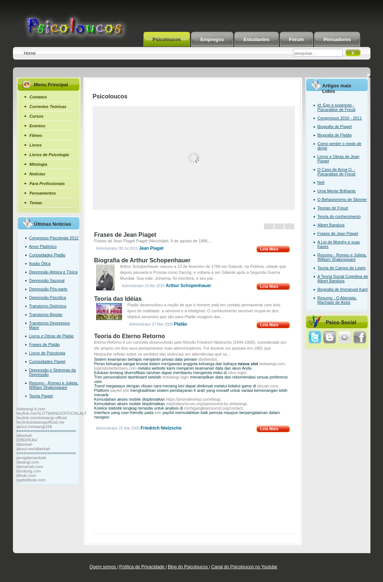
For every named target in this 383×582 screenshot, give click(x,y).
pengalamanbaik (32, 457)
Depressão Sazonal (47, 280)
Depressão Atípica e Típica (53, 272)
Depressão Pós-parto (48, 289)
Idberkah (25, 444)
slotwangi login (175, 377)
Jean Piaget (151, 248)
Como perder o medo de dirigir (340, 145)
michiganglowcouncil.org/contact (213, 408)
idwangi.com (28, 462)
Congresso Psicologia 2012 (54, 238)
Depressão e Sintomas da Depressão (52, 372)
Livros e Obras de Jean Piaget (339, 158)
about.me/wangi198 (34, 426)
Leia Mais (269, 249)
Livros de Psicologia (47, 353)
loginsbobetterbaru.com (115, 368)
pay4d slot (120, 390)
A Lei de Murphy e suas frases (339, 244)
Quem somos (103, 566)
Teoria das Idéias (118, 299)
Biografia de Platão (335, 135)
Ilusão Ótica (40, 263)
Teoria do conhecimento (339, 216)
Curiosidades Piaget (47, 361)
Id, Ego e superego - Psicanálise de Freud (337, 107)
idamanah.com (30, 466)
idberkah (24, 435)
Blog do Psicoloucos (188, 566)
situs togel (237, 372)
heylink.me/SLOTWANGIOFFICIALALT (52, 413)
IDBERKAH (27, 440)
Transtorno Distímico (48, 306)
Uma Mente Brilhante (337, 191)
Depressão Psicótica (47, 297)
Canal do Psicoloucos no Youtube (244, 566)
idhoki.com (26, 475)
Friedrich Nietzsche (161, 428)
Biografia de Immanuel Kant (343, 289)
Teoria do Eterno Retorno (129, 336)
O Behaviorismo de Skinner (342, 199)
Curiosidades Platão (47, 255)
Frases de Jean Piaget (125, 235)
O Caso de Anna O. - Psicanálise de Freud (337, 171)
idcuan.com (267, 386)
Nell (321, 182)
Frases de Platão (44, 344)
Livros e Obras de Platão (51, 336)
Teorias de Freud (333, 208)
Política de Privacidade (142, 566)
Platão (180, 324)
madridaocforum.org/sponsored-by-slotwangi (206, 403)
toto (158, 412)
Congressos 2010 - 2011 (340, 118)
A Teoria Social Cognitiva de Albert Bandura (343, 278)
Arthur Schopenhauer (188, 285)
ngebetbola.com (31, 480)
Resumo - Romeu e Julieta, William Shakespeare (53, 385)
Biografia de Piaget (335, 126)
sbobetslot (207, 359)
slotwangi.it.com (31, 409)
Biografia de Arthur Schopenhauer (142, 260)
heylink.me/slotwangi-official (42, 418)
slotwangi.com (272, 363)
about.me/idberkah (33, 449)
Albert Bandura (331, 225)
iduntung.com (29, 471)
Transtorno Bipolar (45, 314)
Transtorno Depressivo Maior (49, 325)
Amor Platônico (43, 246)
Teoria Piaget (41, 396)
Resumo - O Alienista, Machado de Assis (337, 300)
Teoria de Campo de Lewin (342, 268)
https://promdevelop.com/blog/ (193, 399)
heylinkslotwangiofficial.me (40, 422)
